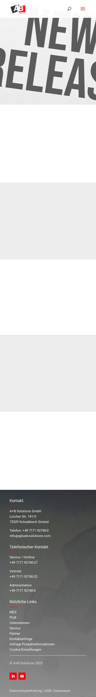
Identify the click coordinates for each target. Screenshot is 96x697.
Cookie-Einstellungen (25, 650)
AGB (48, 691)
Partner (15, 634)
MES (13, 612)
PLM (13, 618)
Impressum (62, 691)
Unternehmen (19, 623)
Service (15, 628)
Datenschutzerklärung (26, 691)
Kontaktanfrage (21, 639)
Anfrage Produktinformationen (32, 644)
